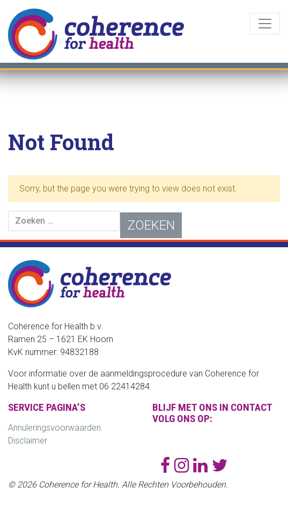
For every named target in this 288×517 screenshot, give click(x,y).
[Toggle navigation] (265, 23)
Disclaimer (27, 440)
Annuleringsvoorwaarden (54, 428)
